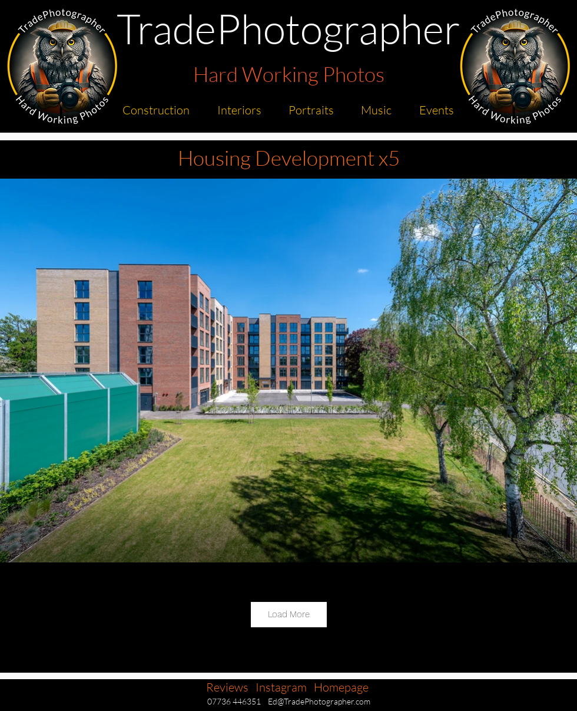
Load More (289, 614)
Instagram (281, 687)
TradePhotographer (288, 28)
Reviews (227, 687)
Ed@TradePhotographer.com (319, 701)
